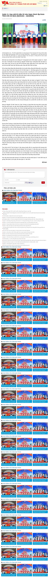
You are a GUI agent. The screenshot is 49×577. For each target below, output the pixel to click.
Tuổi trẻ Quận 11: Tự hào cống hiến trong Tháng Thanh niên (14, 238)
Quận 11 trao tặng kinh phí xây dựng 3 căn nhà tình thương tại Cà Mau (16, 235)
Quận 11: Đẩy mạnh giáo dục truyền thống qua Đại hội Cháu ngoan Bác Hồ (17, 225)
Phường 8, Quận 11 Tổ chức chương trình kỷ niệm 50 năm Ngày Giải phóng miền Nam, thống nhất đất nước (23, 219)
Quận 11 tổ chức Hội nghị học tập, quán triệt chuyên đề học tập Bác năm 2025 (17, 233)
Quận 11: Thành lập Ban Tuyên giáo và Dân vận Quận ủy (13, 243)
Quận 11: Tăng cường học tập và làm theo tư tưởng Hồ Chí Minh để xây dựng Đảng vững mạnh (21, 224)
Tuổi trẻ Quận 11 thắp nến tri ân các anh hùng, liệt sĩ (12, 215)
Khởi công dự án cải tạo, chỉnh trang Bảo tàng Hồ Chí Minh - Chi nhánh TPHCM (9, 203)
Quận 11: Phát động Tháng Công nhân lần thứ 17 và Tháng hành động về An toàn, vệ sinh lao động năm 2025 (23, 220)
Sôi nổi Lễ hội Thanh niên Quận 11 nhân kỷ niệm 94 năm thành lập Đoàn (16, 230)
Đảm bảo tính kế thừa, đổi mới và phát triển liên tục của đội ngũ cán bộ (16, 245)
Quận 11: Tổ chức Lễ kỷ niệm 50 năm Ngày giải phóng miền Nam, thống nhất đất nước (19, 217)
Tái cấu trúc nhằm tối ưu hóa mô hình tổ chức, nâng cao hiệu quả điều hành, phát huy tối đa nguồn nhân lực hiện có (24, 240)
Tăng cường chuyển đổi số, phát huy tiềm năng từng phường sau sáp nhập (17, 211)
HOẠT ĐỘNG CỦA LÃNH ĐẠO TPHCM (13, 190)
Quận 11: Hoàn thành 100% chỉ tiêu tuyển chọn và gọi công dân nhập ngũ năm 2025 (18, 232)
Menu (45, 6)
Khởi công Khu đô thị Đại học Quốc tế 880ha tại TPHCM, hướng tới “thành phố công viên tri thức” (39, 203)
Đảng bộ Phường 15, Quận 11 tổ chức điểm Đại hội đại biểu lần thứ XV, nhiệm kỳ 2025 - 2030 (20, 241)
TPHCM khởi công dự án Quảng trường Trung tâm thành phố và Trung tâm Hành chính (24, 203)
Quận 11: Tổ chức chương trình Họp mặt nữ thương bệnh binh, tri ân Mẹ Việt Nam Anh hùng (20, 222)
